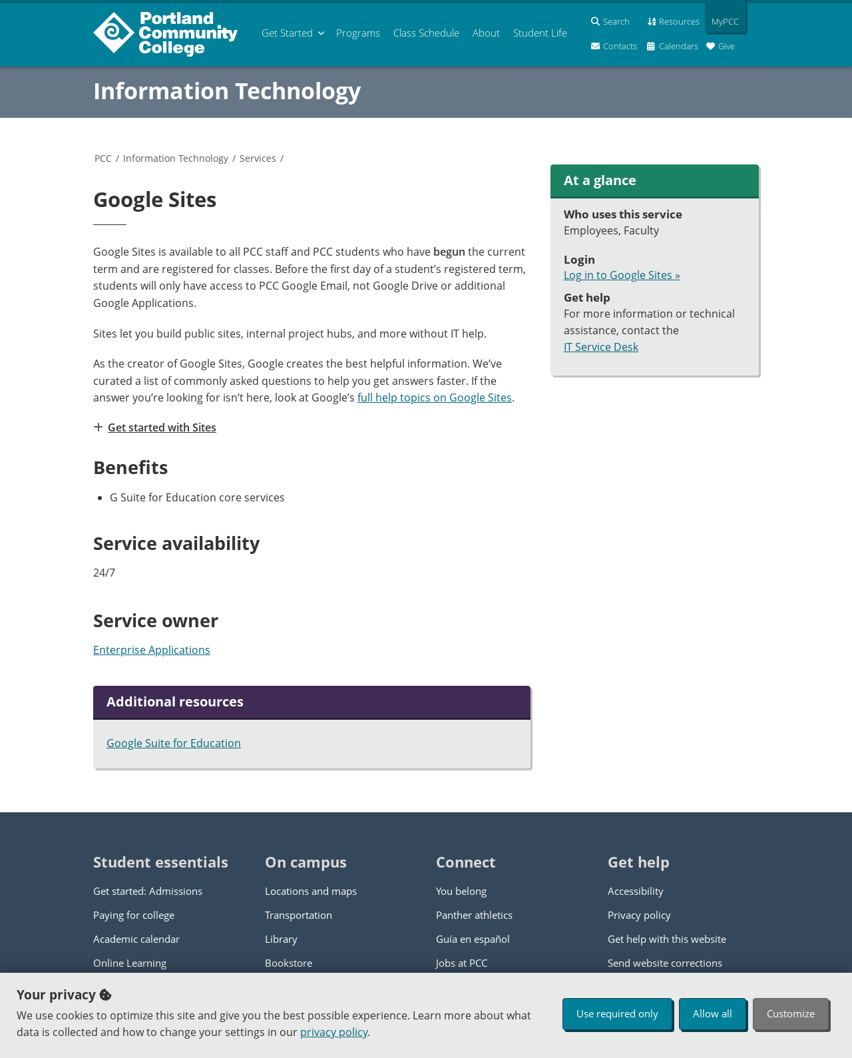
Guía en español (473, 938)
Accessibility (636, 891)
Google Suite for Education (173, 743)
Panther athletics (474, 915)
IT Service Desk (601, 347)
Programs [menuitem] (358, 32)
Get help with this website (667, 938)
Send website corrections (665, 962)
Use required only (617, 1013)
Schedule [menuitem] (426, 32)
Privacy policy (639, 915)
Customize (791, 1013)
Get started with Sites (161, 427)
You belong (461, 891)
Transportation (298, 915)
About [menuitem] (486, 32)
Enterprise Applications (151, 650)
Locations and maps (311, 891)
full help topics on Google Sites (434, 397)
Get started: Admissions (147, 891)
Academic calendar (136, 938)
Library (281, 938)
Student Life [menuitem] (540, 32)
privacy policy (333, 1032)
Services (258, 158)
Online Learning (129, 962)
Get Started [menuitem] (287, 32)
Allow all (712, 1013)
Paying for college (133, 915)
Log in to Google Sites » (622, 275)
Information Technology (227, 90)
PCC (103, 158)
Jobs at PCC (461, 962)
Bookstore (288, 962)
